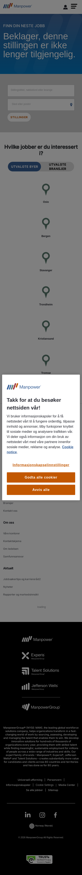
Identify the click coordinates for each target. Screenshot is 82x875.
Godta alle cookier (41, 477)
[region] (41, 437)
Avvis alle (41, 490)
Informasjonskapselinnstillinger (41, 465)
